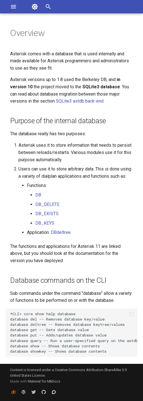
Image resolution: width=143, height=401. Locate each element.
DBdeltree (61, 232)
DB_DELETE (47, 204)
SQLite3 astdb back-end (79, 101)
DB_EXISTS (47, 213)
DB (38, 195)
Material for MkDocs (44, 381)
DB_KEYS (44, 223)
